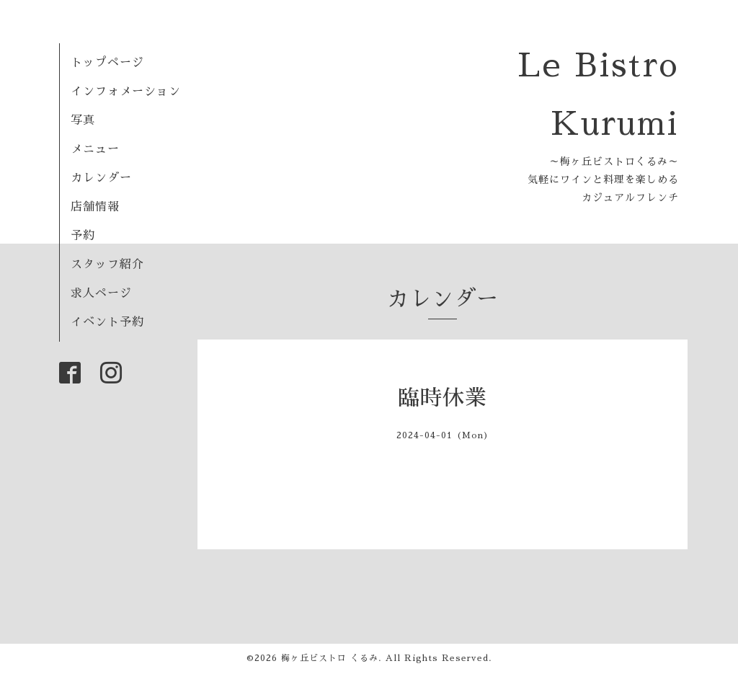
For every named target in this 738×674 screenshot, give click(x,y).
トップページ (107, 62)
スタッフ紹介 (107, 264)
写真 (83, 120)
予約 (83, 235)
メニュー (95, 149)
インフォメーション (126, 91)
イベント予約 (107, 322)
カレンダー (101, 178)
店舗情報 (95, 207)
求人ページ (101, 293)
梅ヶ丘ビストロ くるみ (329, 658)
